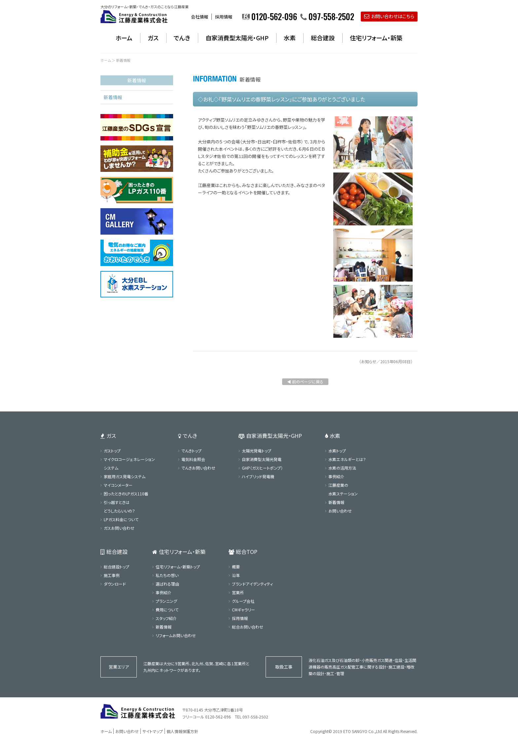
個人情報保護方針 (182, 731)
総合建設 (323, 37)
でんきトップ (191, 450)
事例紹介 (336, 476)
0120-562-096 (218, 716)
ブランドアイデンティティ (252, 584)
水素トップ (337, 450)
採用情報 (223, 17)
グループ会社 (243, 601)
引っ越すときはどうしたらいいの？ (119, 506)
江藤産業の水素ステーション (343, 489)
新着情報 (113, 97)
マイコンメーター (118, 485)
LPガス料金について (121, 519)
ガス (153, 37)
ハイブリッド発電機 (258, 476)
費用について (167, 609)
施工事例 (112, 575)
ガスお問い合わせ (119, 528)
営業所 (238, 592)
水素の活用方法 (342, 468)
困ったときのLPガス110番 (126, 493)
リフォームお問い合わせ (176, 635)
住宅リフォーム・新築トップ (178, 566)
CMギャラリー (243, 609)
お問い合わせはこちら (389, 16)
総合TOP (243, 552)
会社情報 (199, 17)
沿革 (236, 575)
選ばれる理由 (167, 584)
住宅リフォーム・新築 (376, 37)
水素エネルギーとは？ (347, 459)
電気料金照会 (193, 459)
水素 (290, 37)
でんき (182, 37)
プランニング (166, 601)
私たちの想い (167, 575)
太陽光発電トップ (256, 450)
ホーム (124, 37)
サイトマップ (152, 731)
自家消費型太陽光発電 (261, 459)
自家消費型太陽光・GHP (237, 37)
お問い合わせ (340, 511)
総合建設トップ (116, 566)
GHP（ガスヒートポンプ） (262, 468)
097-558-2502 (255, 716)
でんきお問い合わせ (198, 468)
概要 (236, 566)
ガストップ (112, 450)
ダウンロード (115, 584)
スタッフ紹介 (166, 618)
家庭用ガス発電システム (124, 476)
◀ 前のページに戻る (305, 381)
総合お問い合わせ (247, 627)
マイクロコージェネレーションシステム (129, 463)
